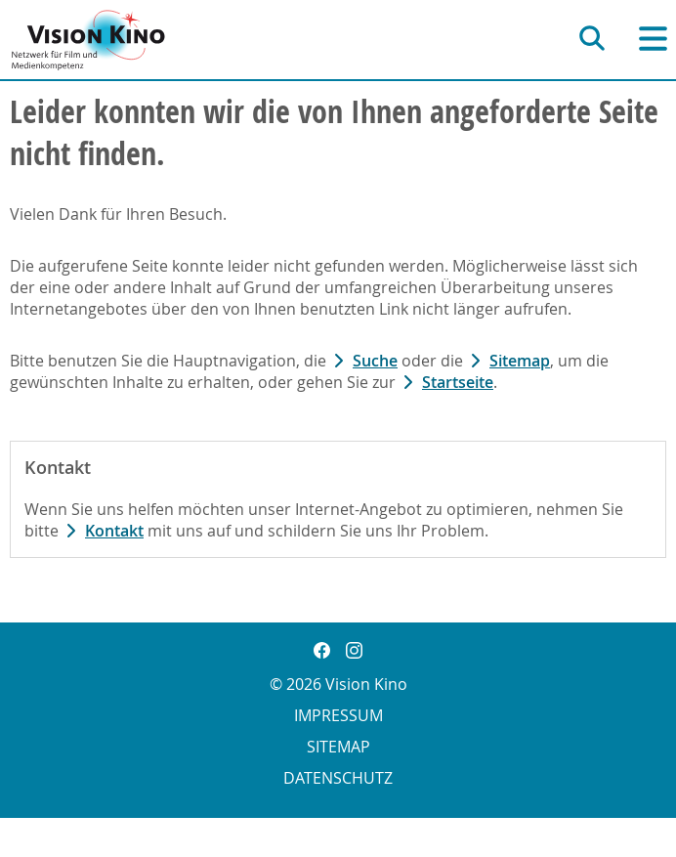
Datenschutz (338, 778)
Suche (375, 360)
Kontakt (114, 530)
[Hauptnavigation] (653, 39)
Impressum (338, 715)
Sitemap (519, 360)
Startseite (457, 382)
